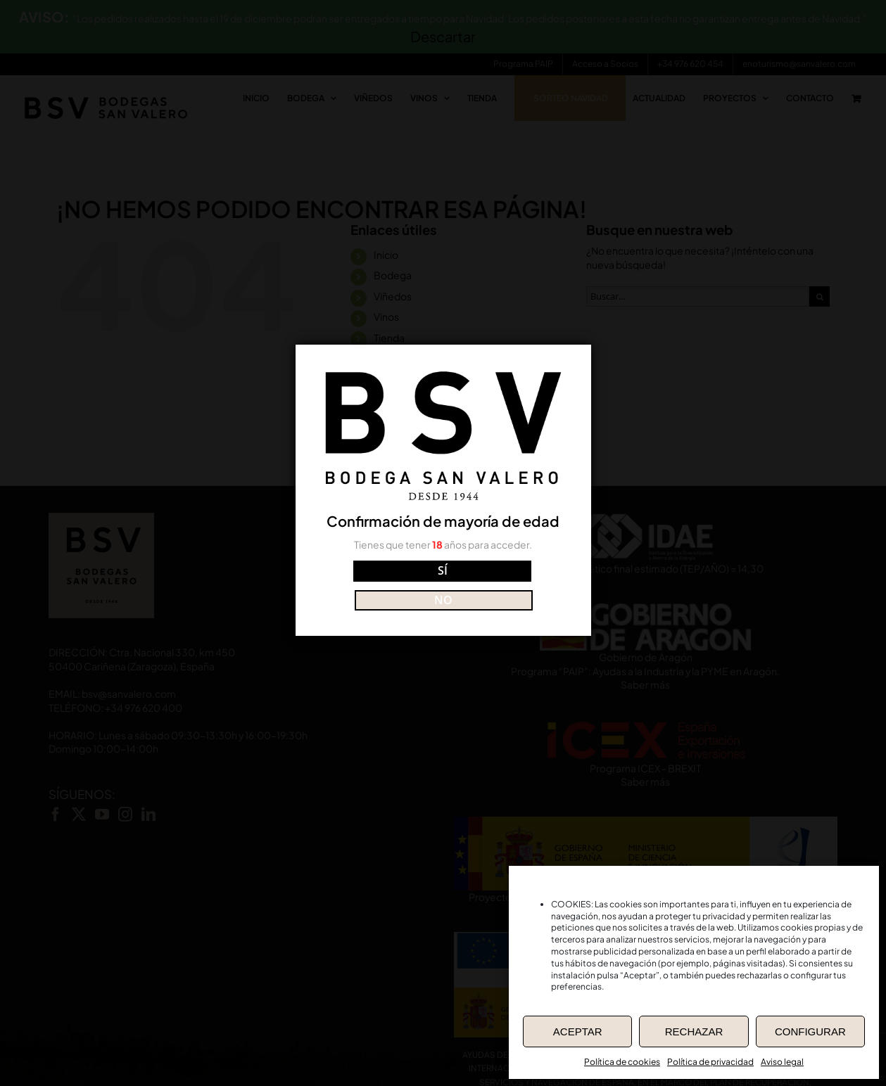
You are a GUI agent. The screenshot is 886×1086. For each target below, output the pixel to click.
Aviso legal (782, 1061)
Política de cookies (622, 1061)
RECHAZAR (694, 1031)
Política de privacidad (710, 1061)
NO (505, 585)
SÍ (380, 585)
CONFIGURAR (810, 1031)
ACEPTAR (577, 1031)
